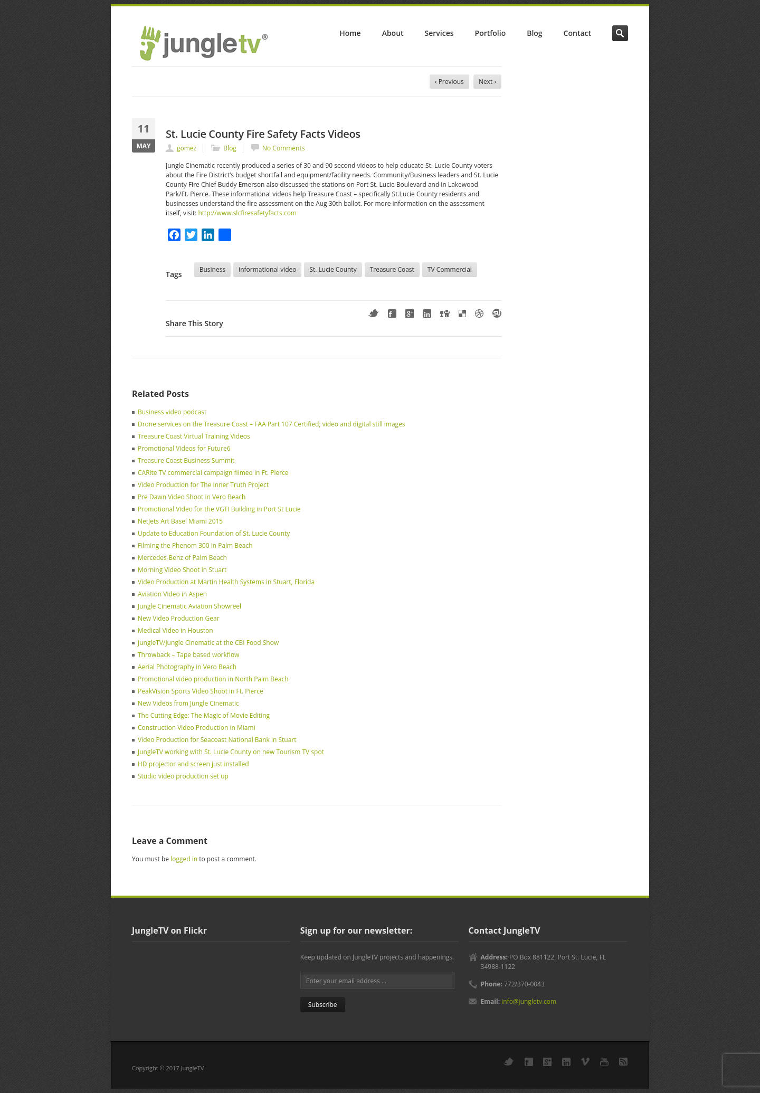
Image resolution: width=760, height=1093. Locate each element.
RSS (623, 1062)
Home (349, 33)
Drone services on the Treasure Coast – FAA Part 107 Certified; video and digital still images (271, 424)
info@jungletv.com (528, 1001)
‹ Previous (449, 81)
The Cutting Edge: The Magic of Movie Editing (204, 715)
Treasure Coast (392, 269)
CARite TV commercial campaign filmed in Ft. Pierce (213, 472)
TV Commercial (450, 269)
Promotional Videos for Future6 (184, 448)
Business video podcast (172, 411)
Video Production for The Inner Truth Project (203, 484)
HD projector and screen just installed (193, 763)
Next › (487, 81)
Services (439, 33)
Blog (534, 33)
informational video (267, 269)
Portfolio (490, 33)
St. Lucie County (332, 269)
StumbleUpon (496, 313)
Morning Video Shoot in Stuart (182, 569)
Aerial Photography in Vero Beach (187, 666)
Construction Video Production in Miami (196, 727)
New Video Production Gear (179, 618)
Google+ (409, 313)
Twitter (373, 313)
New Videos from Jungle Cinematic (188, 703)
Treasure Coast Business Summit (186, 460)
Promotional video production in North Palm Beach (213, 678)
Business (212, 269)
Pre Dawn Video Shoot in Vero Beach (191, 496)
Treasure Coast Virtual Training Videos (194, 436)
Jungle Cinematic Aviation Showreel (189, 606)
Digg (445, 313)
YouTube (604, 1062)
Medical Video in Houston (175, 630)
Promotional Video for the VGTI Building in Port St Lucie (219, 509)
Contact (577, 33)
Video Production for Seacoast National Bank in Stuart (217, 739)
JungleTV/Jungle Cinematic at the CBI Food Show (208, 642)
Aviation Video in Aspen (172, 594)
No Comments (283, 148)
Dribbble (479, 313)
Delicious (462, 313)
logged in (183, 858)
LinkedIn (427, 313)
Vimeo (585, 1062)
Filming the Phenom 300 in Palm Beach (195, 545)
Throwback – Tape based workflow (188, 654)
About (393, 33)
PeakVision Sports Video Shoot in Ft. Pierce (200, 691)
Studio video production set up (183, 776)
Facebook (392, 313)
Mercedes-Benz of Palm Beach (182, 557)
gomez (186, 148)
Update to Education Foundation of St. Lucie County (214, 533)
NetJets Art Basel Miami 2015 (180, 521)
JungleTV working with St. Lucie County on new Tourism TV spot (231, 751)
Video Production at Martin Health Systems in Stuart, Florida (226, 581)
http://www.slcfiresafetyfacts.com (247, 212)
